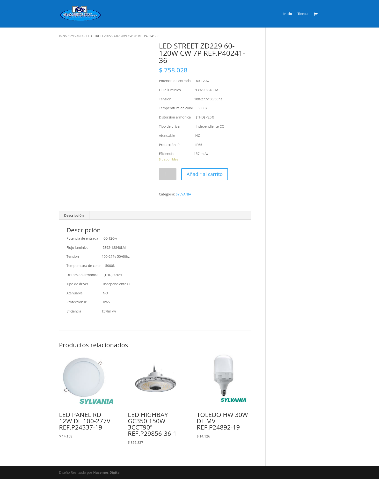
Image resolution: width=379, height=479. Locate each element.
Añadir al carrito (205, 174)
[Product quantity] (167, 174)
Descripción (74, 215)
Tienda (302, 14)
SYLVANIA (76, 36)
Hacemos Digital (107, 472)
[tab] (74, 215)
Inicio (287, 14)
